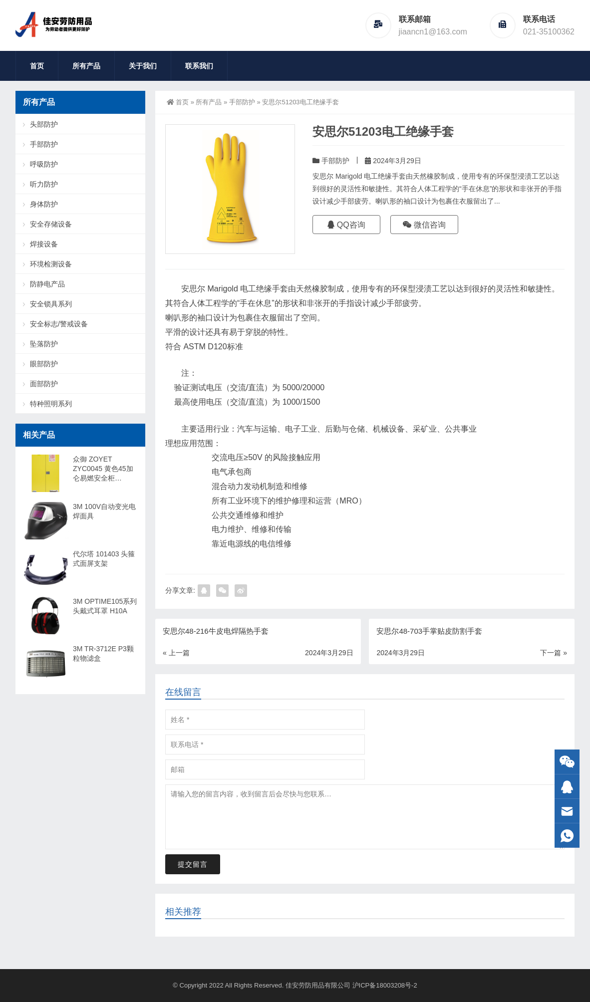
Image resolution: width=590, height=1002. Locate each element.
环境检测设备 (51, 264)
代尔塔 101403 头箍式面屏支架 (104, 558)
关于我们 (143, 66)
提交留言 (193, 864)
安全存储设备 (51, 224)
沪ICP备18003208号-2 (384, 985)
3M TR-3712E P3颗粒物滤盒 (103, 653)
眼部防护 (44, 364)
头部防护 (44, 124)
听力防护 (44, 184)
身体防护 (44, 204)
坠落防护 (44, 344)
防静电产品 (47, 284)
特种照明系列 (51, 404)
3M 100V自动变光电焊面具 (104, 511)
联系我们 (199, 66)
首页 (37, 66)
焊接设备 (44, 244)
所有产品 (86, 66)
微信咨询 (424, 225)
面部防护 (44, 384)
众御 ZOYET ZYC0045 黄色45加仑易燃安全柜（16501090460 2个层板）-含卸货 (104, 469)
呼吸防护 (44, 164)
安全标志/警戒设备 (59, 324)
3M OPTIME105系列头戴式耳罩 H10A (105, 606)
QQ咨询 (346, 225)
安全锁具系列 (51, 304)
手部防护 (242, 102)
